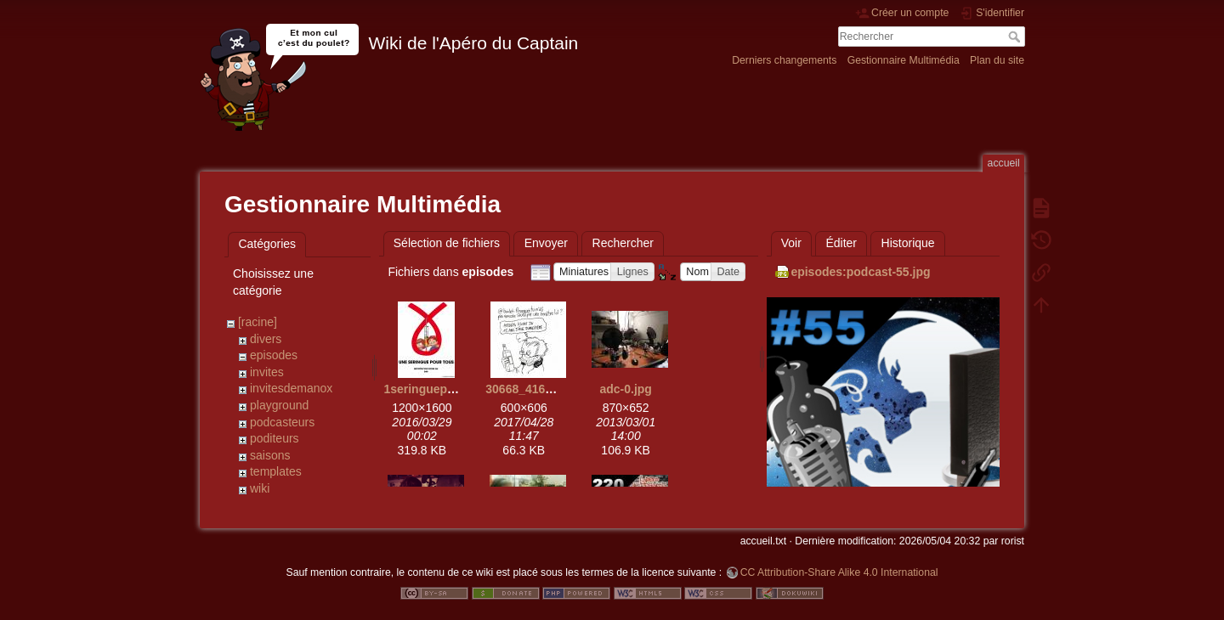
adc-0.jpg (625, 389)
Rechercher (1016, 36)
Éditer (841, 243)
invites (267, 372)
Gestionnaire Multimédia (903, 60)
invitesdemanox (291, 388)
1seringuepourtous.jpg (448, 389)
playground (279, 405)
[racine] (257, 322)
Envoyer (546, 243)
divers (265, 339)
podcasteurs (282, 422)
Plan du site (997, 60)
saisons (270, 455)
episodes (274, 355)
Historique (908, 243)
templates (276, 471)
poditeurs (274, 438)
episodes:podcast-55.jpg (860, 272)
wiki (259, 488)
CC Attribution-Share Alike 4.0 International (839, 564)
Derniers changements (784, 60)
